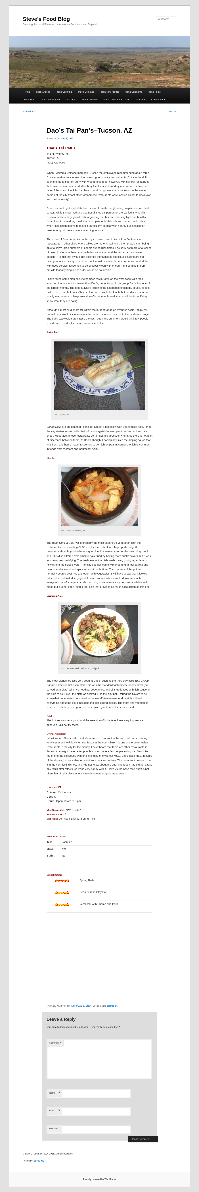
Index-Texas (154, 91)
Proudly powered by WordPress (99, 1179)
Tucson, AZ (76, 1006)
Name (54, 1093)
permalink (112, 1006)
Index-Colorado (86, 91)
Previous (29, 111)
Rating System (90, 99)
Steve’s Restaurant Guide (116, 99)
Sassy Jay (39, 1161)
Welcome (141, 99)
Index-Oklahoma (133, 91)
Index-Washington (50, 99)
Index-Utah (29, 99)
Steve (88, 1006)
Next (172, 111)
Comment (55, 1043)
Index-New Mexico (109, 91)
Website (53, 1128)
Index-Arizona (43, 91)
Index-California (64, 91)
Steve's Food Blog (46, 19)
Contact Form (158, 99)
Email (54, 1110)
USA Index (71, 99)
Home (27, 91)
